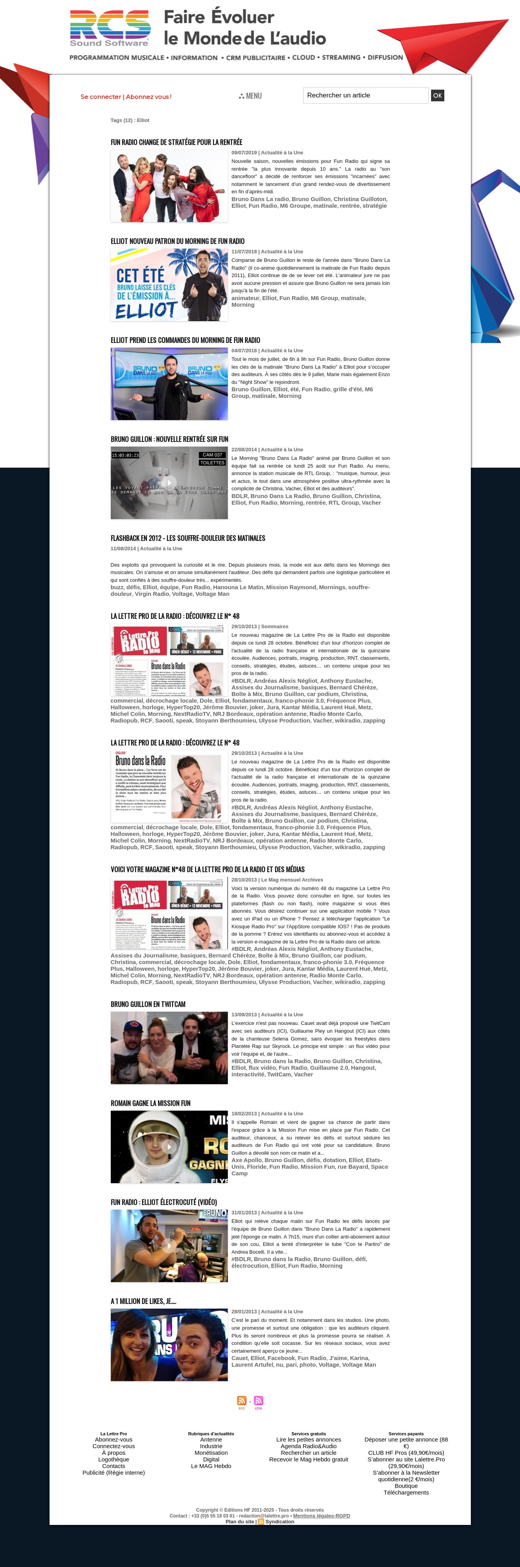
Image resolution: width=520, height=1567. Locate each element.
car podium (265, 690)
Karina (344, 1357)
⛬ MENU (250, 95)
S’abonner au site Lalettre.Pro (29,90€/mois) (406, 1447)
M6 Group (313, 297)
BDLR (239, 503)
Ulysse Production (188, 714)
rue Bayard (324, 1165)
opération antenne (227, 708)
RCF (330, 708)
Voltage (137, 592)
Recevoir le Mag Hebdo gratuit (309, 1451)
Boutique (406, 1461)
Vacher (329, 509)
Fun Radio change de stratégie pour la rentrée (208, 140)
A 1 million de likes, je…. (159, 1298)
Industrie (211, 1442)
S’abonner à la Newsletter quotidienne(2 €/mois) (406, 1454)
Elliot (375, 198)
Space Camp (356, 1165)
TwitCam (376, 1066)
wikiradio (243, 714)
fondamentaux (278, 696)
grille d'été (333, 389)
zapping (267, 714)
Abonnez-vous (113, 1437)
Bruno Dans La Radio (274, 503)
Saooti (346, 708)
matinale (298, 204)
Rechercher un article (308, 1447)
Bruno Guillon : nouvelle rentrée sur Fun (198, 437)
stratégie (342, 204)
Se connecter (101, 97)
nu (254, 1363)
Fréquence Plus (362, 696)
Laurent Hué (310, 702)
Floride (240, 1165)
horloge (147, 702)
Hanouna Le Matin (223, 587)
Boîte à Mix (345, 684)
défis (131, 587)
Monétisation (211, 1447)
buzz (116, 587)
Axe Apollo (245, 1159)
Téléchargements (406, 1465)
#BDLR (240, 679)
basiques (275, 684)
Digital (211, 1451)
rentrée (320, 204)
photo (279, 1363)
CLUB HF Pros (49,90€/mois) (406, 1442)
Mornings (305, 587)
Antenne (211, 1437)
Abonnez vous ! (148, 97)
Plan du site (241, 1493)
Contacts (113, 1456)
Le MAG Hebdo (211, 1456)
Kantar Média (277, 702)
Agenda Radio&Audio (308, 1442)
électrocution (368, 1258)
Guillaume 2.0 (291, 1066)
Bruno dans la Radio (275, 1060)
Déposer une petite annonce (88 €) (406, 1437)
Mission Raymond (269, 587)
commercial (321, 690)
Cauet (239, 1357)
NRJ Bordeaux (184, 708)
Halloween (123, 702)
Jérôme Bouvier (211, 702)
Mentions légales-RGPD (321, 1488)
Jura (252, 702)
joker (238, 702)
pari (264, 1363)
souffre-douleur (338, 587)
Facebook (276, 1357)
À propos (113, 1447)
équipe (162, 587)
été (287, 389)
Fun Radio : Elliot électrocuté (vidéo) (188, 1199)
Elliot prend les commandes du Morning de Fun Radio (221, 338)
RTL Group (304, 509)
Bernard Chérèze (309, 684)
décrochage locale (360, 690)
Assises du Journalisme (264, 958)
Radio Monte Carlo (274, 708)
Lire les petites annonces (309, 1437)
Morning (361, 297)
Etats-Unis (362, 1159)
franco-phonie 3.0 (319, 696)
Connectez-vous (114, 1442)
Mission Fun (294, 1165)
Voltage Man (163, 592)
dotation (322, 1159)
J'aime (326, 1357)
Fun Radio (244, 204)
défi (344, 1258)
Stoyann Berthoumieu (137, 714)
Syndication (279, 1493)
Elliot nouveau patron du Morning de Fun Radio (209, 239)
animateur (244, 297)
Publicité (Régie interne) (114, 1461)
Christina (350, 503)
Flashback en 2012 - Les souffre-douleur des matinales (225, 536)
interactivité (348, 1066)
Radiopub (311, 708)
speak (364, 708)
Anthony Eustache (331, 679)
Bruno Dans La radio (257, 198)
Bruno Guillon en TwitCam (165, 1002)
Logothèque (113, 1451)
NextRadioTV (149, 708)
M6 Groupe (272, 204)
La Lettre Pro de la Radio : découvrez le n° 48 (205, 613)
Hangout (321, 1066)
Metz (333, 702)
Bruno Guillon (301, 198)
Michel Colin (357, 702)
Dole (237, 696)
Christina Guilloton (343, 198)
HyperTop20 (174, 702)
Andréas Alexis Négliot (278, 679)
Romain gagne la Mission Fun (170, 1101)
